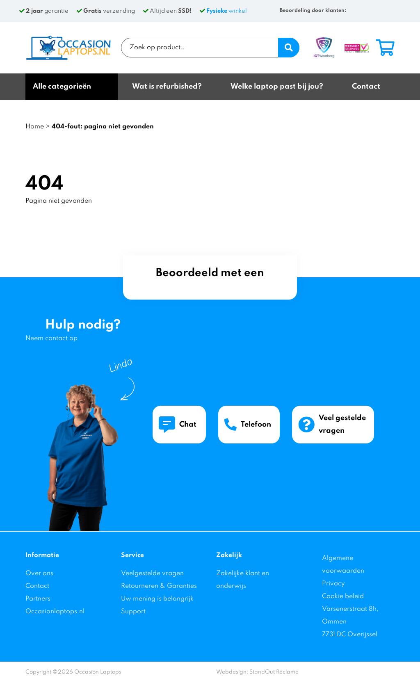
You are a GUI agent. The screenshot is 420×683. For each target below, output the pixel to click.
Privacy (333, 583)
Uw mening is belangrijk (157, 599)
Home (34, 126)
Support (133, 611)
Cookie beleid (343, 596)
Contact (37, 586)
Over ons (39, 573)
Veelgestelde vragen (152, 573)
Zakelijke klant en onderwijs (242, 579)
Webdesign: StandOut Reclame (257, 672)
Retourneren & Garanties (159, 586)
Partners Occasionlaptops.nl (54, 605)
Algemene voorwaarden (343, 564)
